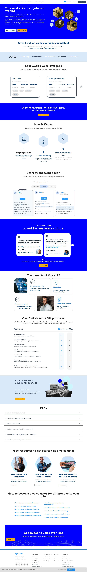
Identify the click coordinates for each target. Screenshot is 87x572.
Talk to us (67, 2)
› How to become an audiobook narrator (26, 502)
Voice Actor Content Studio (68, 559)
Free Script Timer (65, 563)
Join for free (82, 2)
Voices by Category (36, 565)
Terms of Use (17, 558)
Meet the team (57, 559)
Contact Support (65, 557)
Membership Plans (47, 557)
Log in (75, 2)
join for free (43, 264)
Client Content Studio (66, 561)
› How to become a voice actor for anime (26, 508)
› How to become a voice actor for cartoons (27, 514)
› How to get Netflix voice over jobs (25, 505)
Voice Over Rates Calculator (68, 565)
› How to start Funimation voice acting (56, 510)
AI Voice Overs (35, 563)
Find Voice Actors (35, 556)
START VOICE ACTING (11, 29)
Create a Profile (47, 556)
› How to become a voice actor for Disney (57, 507)
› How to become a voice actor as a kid (56, 516)
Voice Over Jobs (47, 559)
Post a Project (35, 557)
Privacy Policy (23, 558)
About (55, 556)
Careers (56, 557)
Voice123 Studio (35, 561)
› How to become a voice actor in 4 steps (56, 513)
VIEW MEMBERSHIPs (43, 114)
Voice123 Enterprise (36, 559)
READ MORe (13, 484)
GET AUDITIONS (10, 538)
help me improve (20, 398)
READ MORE (38, 484)
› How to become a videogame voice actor (27, 511)
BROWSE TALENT (22, 29)
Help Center (64, 556)
